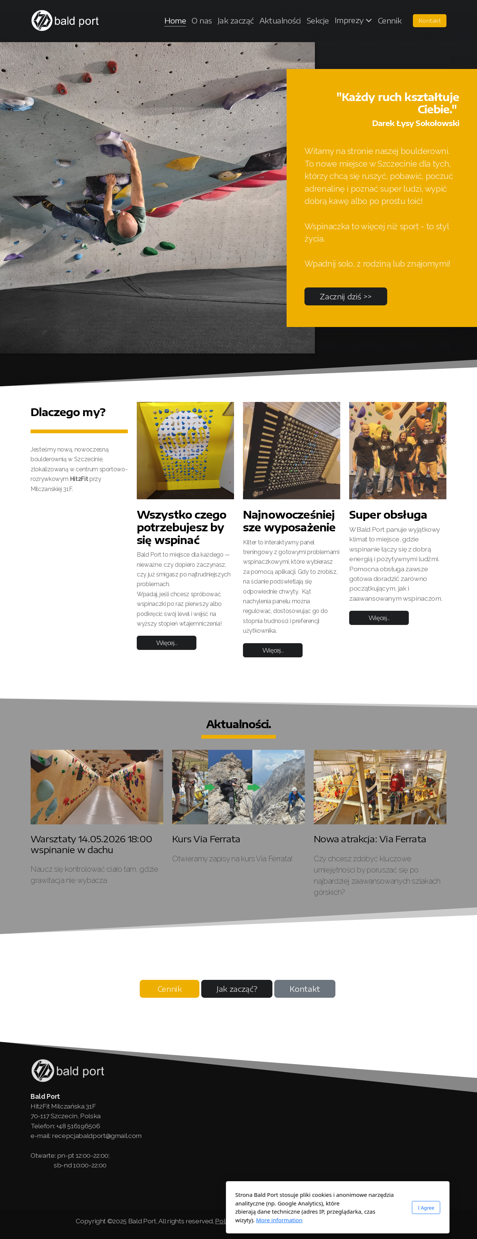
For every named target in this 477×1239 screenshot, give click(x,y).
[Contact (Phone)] (429, 1193)
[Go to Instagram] (418, 1193)
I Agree (327, 1207)
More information (180, 1220)
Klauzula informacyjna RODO (358, 1221)
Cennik (170, 988)
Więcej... (166, 644)
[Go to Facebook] (396, 1193)
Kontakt (305, 988)
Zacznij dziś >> (346, 296)
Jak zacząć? (237, 988)
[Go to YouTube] (407, 1193)
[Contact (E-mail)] (440, 1193)
